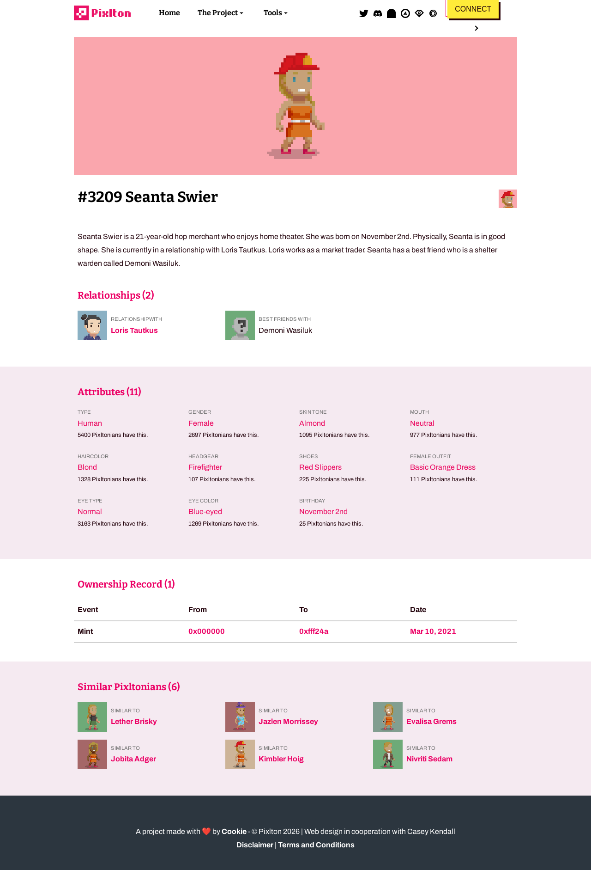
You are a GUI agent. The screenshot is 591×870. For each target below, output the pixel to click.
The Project (218, 12)
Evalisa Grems (431, 721)
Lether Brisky (134, 721)
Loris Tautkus (134, 330)
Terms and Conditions (316, 845)
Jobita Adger (133, 759)
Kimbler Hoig (281, 759)
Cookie (234, 831)
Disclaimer (254, 845)
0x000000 (206, 631)
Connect (473, 9)
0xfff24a (313, 631)
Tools (273, 12)
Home (169, 12)
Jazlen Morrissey (288, 721)
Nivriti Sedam (429, 759)
